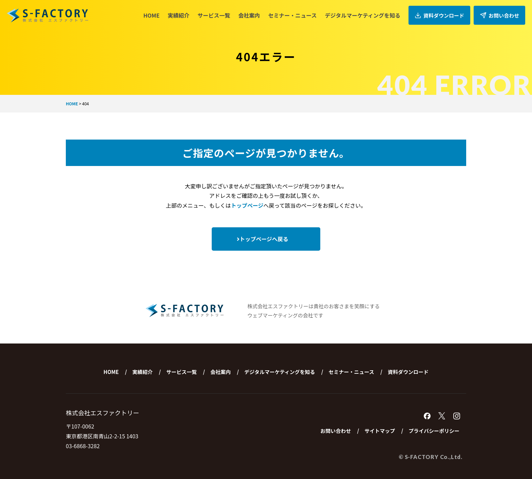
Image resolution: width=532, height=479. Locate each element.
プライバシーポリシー (433, 430)
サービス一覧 (213, 15)
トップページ (247, 205)
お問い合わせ (499, 15)
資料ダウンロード (439, 15)
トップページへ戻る (262, 239)
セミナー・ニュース (292, 15)
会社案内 (249, 15)
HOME (151, 15)
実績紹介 (178, 15)
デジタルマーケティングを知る (362, 15)
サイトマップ (379, 430)
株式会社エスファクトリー (47, 15)
